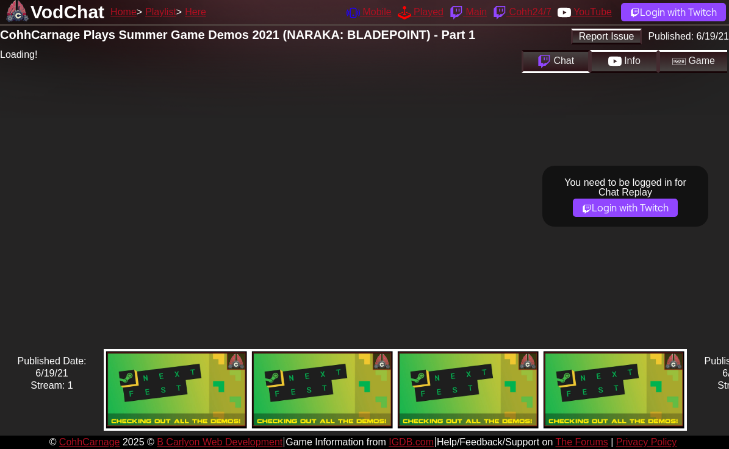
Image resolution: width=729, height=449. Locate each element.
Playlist (160, 12)
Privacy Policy (646, 442)
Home (123, 12)
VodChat (67, 12)
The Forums (581, 442)
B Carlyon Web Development (219, 442)
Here (195, 12)
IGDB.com (411, 442)
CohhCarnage (89, 442)
